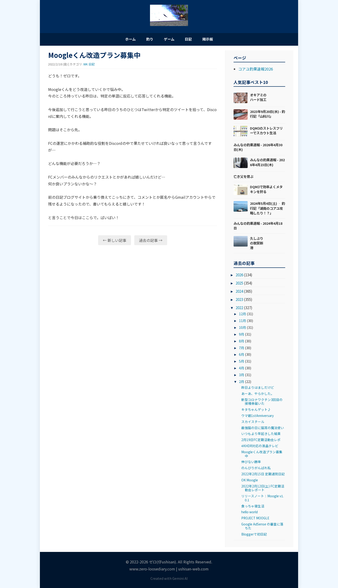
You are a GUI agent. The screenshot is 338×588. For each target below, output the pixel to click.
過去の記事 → (150, 241)
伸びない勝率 (251, 463)
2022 (239, 308)
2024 (239, 292)
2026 (239, 275)
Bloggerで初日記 (254, 535)
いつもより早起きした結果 (261, 434)
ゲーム (169, 39)
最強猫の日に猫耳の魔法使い (262, 428)
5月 (241, 362)
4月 (241, 369)
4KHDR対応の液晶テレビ (259, 447)
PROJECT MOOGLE (255, 519)
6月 (241, 355)
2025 (239, 284)
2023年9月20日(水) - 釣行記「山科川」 (267, 115)
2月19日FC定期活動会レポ (260, 440)
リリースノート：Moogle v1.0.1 (262, 499)
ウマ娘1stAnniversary (257, 416)
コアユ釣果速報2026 (255, 70)
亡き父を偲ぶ (243, 177)
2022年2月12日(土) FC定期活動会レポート (262, 489)
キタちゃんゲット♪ (256, 410)
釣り (145, 39)
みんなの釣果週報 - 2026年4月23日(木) (267, 163)
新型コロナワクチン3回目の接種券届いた (262, 402)
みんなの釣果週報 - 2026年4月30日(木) (258, 148)
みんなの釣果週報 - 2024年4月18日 (258, 227)
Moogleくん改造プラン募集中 (261, 455)
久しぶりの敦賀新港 (256, 244)
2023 (239, 300)
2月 (241, 382)
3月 (241, 375)
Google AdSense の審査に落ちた (262, 527)
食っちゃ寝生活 (252, 507)
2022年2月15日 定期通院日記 (263, 475)
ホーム (122, 39)
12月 (242, 314)
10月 (242, 328)
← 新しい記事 (114, 241)
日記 (192, 39)
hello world (249, 513)
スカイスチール (252, 422)
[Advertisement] (132, 286)
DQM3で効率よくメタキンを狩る (266, 190)
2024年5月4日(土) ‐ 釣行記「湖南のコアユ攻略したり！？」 (267, 209)
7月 (241, 348)
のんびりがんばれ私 (256, 469)
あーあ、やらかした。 (257, 394)
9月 (241, 335)
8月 (241, 341)
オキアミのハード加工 (258, 98)
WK (85, 65)
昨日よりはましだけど (257, 388)
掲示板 (216, 39)
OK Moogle (249, 481)
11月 (242, 321)
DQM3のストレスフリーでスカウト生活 (266, 131)
